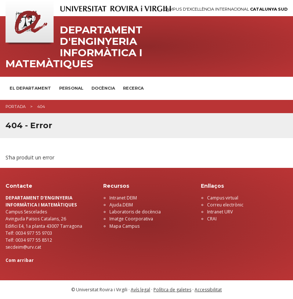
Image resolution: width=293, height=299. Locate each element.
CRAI (212, 219)
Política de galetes (172, 290)
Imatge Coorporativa (131, 219)
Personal (71, 88)
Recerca (133, 88)
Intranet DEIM (123, 198)
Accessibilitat (208, 290)
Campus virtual (222, 198)
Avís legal (140, 290)
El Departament (30, 88)
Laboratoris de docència (135, 212)
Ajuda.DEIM (121, 205)
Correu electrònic (225, 205)
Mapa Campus (124, 226)
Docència (103, 88)
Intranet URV (220, 212)
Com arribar (20, 260)
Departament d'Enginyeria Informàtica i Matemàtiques (74, 46)
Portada (16, 106)
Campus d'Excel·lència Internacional (225, 9)
